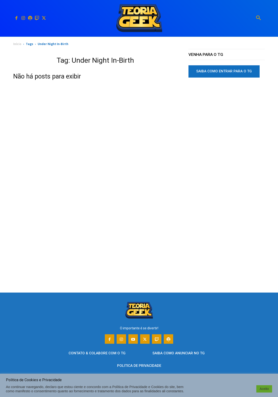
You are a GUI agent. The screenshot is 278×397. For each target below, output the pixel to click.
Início (17, 44)
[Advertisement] (226, 117)
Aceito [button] (264, 389)
